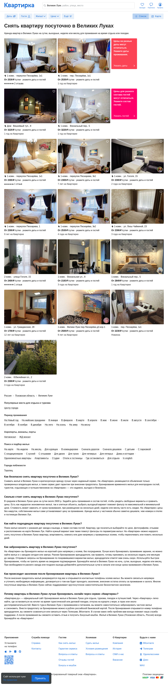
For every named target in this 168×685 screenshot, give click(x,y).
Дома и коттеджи (125, 454)
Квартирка (21, 6)
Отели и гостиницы (72, 458)
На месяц (36, 449)
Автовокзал (10, 437)
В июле (124, 420)
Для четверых (89, 454)
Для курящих (51, 449)
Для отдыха (113, 458)
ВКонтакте (148, 643)
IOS (5, 651)
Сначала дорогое (90, 449)
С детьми (130, 449)
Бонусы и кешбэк (67, 665)
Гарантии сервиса (68, 648)
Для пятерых (106, 454)
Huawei (15, 651)
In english (127, 458)
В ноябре (22, 425)
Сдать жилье (92, 643)
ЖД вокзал (25, 437)
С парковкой (144, 449)
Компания (118, 643)
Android (10, 651)
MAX (142, 665)
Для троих (73, 454)
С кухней (30, 454)
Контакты (36, 648)
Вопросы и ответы (68, 654)
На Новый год (11, 420)
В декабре (36, 425)
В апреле (92, 420)
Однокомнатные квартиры (17, 458)
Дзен (145, 660)
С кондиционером (13, 454)
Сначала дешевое (112, 449)
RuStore (20, 651)
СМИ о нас (118, 654)
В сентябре (151, 420)
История (117, 648)
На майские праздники (33, 420)
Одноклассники (151, 654)
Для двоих (59, 454)
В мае (104, 420)
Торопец (8, 470)
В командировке (69, 449)
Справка (36, 643)
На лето (49, 425)
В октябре (9, 425)
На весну (85, 425)
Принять (40, 678)
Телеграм (148, 648)
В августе (136, 420)
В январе (53, 420)
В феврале (67, 420)
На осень (61, 425)
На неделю (22, 449)
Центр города (11, 408)
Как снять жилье (67, 643)
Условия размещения (97, 648)
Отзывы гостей (66, 660)
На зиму (73, 425)
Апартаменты (42, 458)
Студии (55, 458)
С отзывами (45, 454)
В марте (80, 420)
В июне (114, 420)
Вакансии (118, 660)
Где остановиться (95, 458)
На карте (8, 449)
